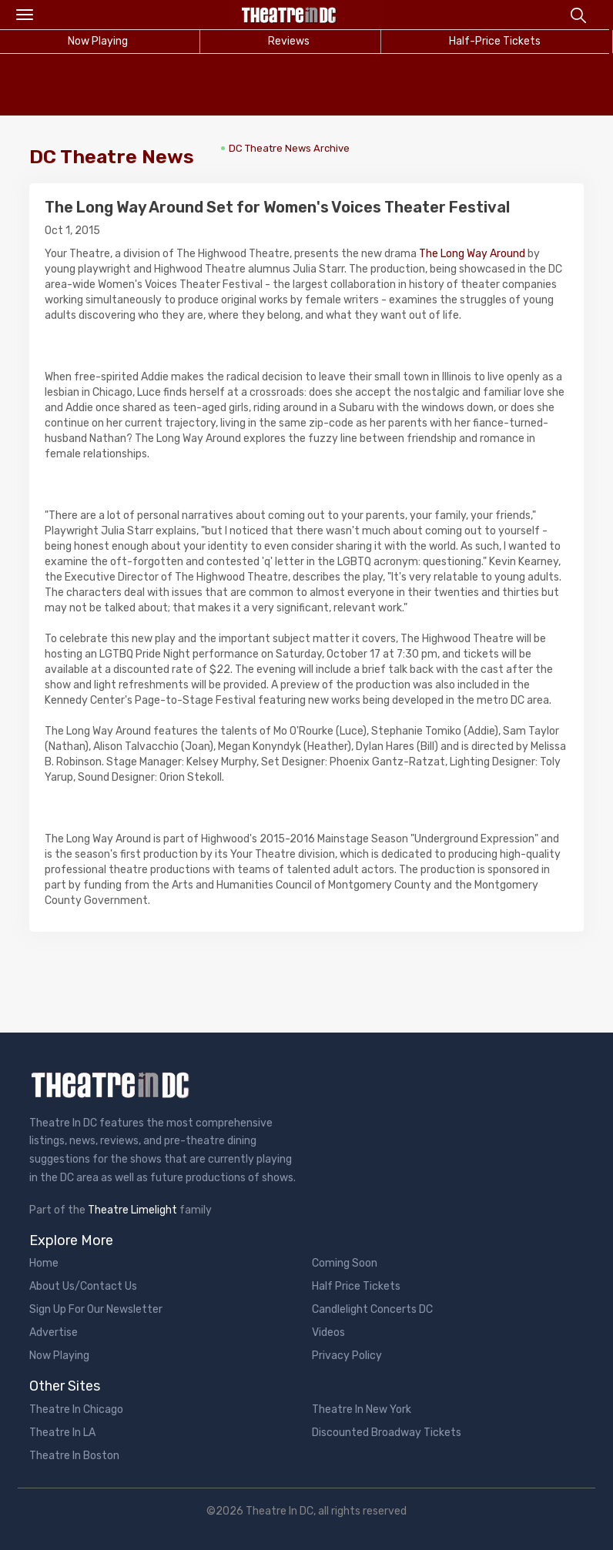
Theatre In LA (62, 1432)
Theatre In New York (361, 1409)
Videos (328, 1332)
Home (44, 1263)
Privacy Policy (347, 1355)
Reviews (289, 41)
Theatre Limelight (132, 1210)
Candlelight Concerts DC (372, 1309)
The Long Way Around (472, 253)
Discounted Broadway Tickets (386, 1432)
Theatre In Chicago (76, 1409)
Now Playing (59, 1355)
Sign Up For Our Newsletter (95, 1309)
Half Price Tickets (356, 1286)
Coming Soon (344, 1263)
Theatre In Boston (74, 1455)
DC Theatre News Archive (289, 148)
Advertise (53, 1332)
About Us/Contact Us (83, 1286)
